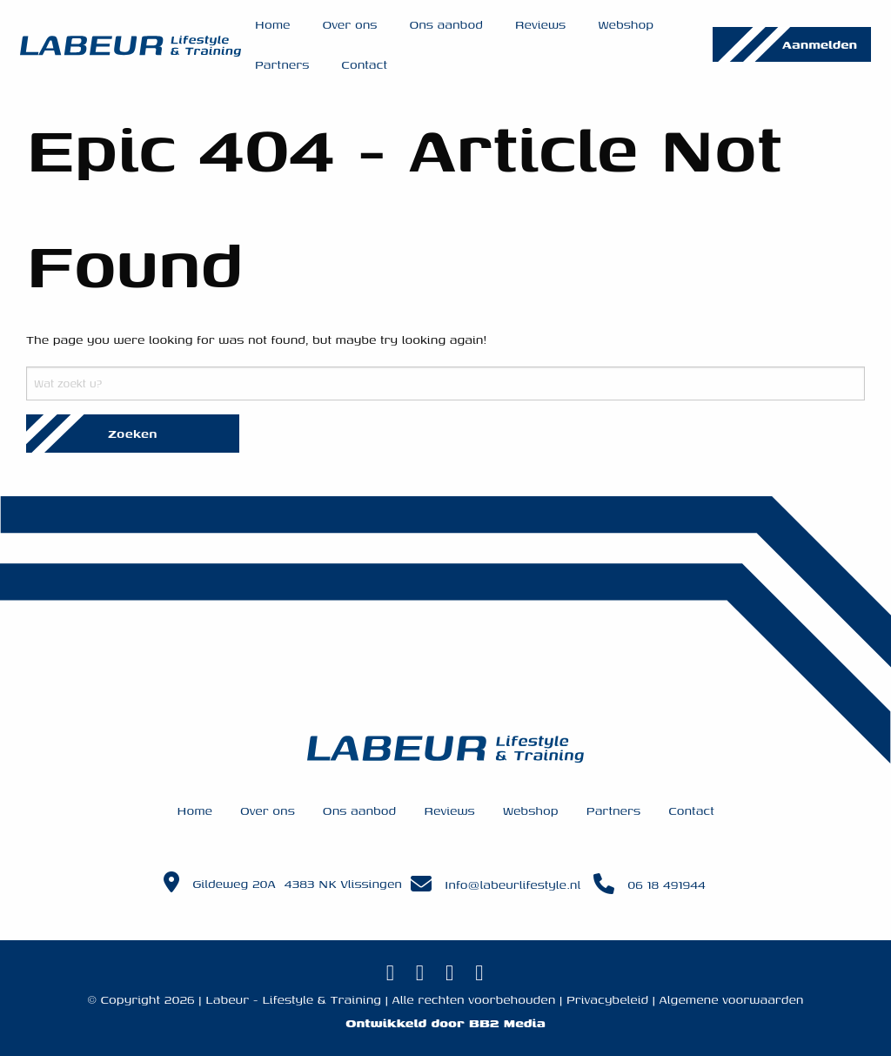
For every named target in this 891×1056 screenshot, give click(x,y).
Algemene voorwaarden (732, 999)
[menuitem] (273, 24)
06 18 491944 (666, 884)
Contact (364, 64)
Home (273, 24)
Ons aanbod (445, 24)
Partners (282, 64)
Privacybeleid (607, 999)
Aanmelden (819, 44)
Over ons (349, 24)
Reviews (540, 24)
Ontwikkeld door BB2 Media (445, 1022)
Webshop (625, 24)
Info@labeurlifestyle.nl (512, 884)
